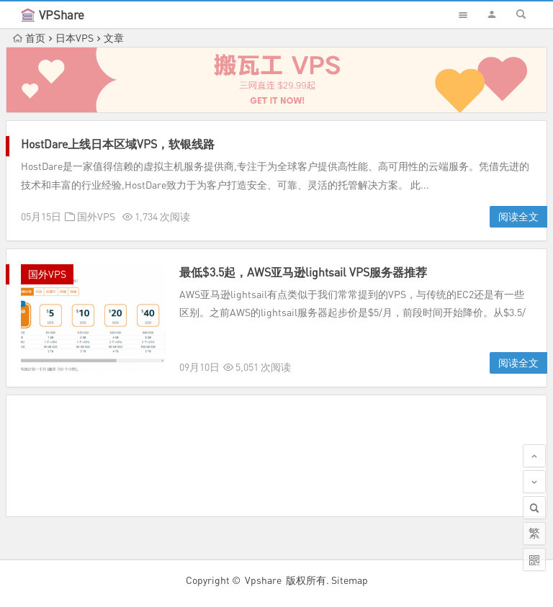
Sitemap (349, 580)
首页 (29, 38)
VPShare (61, 14)
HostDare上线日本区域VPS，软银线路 (118, 144)
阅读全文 (518, 216)
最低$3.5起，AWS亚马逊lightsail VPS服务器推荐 (303, 272)
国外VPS (96, 216)
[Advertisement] (276, 455)
